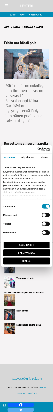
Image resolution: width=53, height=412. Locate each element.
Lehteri (26, 6)
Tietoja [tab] (44, 157)
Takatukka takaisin (25, 278)
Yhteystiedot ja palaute (26, 378)
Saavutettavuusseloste (27, 393)
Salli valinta (26, 253)
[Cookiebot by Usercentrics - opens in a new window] (38, 149)
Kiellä (26, 261)
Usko (22, 14)
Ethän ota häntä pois (20, 42)
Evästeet (42, 387)
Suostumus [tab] (9, 157)
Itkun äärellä (22, 310)
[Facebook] (20, 405)
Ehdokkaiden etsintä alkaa (28, 324)
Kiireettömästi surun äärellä (26, 143)
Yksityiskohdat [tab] (26, 157)
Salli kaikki (26, 245)
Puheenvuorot (35, 14)
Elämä (13, 14)
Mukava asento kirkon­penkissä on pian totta (24, 292)
